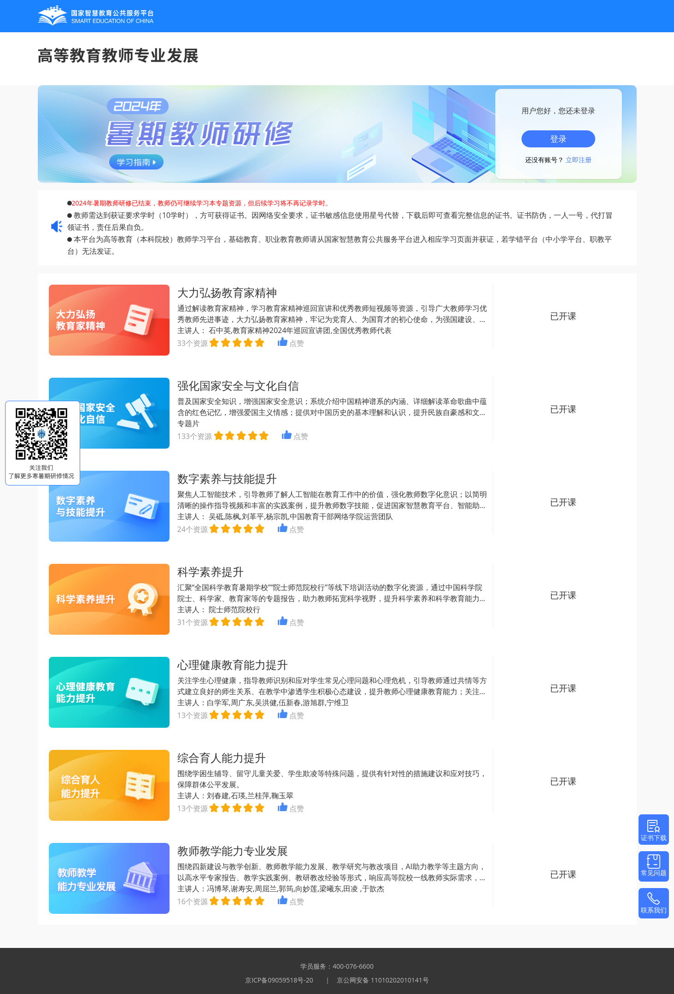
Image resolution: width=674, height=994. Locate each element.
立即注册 (579, 159)
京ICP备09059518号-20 (279, 980)
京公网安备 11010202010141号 (383, 980)
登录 (558, 138)
